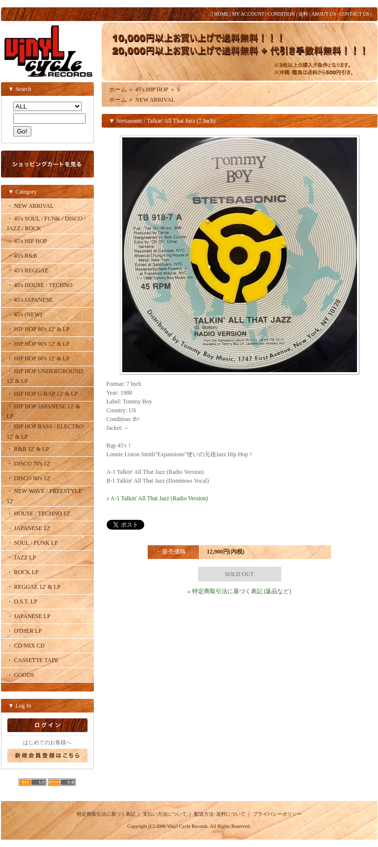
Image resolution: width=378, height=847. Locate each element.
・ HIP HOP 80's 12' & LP (38, 329)
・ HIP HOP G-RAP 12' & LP (42, 393)
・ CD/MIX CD (26, 645)
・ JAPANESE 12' (29, 528)
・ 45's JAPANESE (30, 299)
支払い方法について (165, 814)
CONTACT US (354, 14)
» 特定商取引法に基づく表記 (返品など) (239, 591)
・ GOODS (20, 674)
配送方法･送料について (219, 814)
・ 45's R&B (22, 255)
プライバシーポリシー (277, 814)
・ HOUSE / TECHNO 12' (38, 513)
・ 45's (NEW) (24, 314)
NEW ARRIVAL (155, 99)
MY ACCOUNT (248, 14)
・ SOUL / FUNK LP (32, 542)
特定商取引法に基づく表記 (106, 814)
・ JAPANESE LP (29, 616)
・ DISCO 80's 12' (29, 478)
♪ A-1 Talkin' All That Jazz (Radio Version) (157, 498)
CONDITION (281, 14)
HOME (221, 14)
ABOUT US (323, 14)
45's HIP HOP (151, 89)
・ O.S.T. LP (22, 601)
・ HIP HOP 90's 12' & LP (38, 343)
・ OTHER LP (24, 630)
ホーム (118, 89)
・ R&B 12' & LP (28, 449)
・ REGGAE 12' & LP (34, 586)
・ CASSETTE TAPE (33, 660)
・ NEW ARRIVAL (30, 205)
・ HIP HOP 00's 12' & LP (38, 358)
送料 (303, 14)
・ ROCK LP (23, 572)
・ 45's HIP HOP (27, 241)
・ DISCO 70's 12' (29, 463)
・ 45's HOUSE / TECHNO (40, 285)
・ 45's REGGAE (28, 270)
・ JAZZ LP (21, 557)
